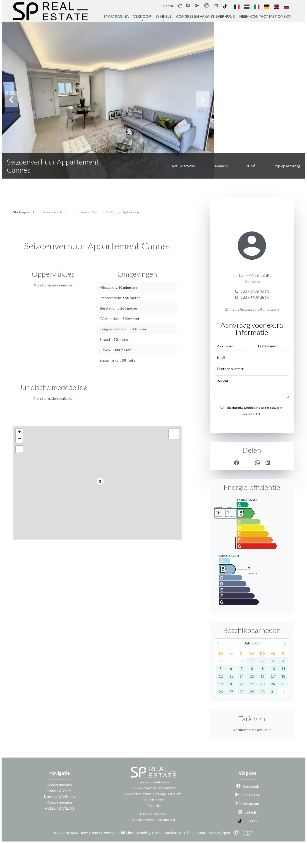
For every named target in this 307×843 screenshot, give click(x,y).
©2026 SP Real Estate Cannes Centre (83, 833)
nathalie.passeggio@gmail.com (255, 309)
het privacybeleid (243, 407)
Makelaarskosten (168, 832)
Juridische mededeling (133, 832)
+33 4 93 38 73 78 (255, 291)
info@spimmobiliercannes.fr (153, 819)
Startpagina (21, 212)
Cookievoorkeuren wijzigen (208, 832)
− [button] (19, 439)
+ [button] (19, 432)
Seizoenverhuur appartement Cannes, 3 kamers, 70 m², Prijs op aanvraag (88, 212)
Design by (242, 832)
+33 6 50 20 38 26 (255, 297)
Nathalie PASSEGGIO (251, 275)
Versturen (251, 423)
